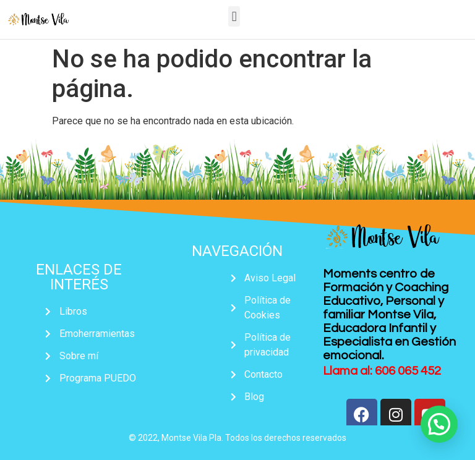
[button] (234, 16)
